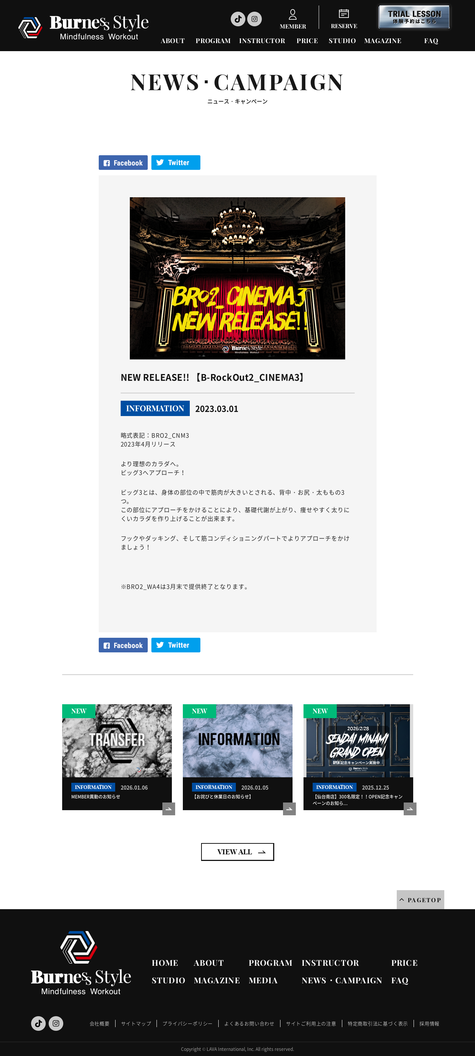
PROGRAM (213, 40)
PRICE (307, 40)
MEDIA (263, 980)
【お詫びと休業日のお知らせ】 (222, 796)
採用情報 (429, 1023)
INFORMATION (155, 408)
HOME (165, 962)
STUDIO (342, 40)
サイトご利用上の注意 (311, 1023)
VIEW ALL (235, 851)
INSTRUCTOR (262, 40)
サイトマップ (136, 1023)
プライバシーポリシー (187, 1023)
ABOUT (173, 40)
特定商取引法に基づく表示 (378, 1023)
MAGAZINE (383, 40)
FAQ (431, 40)
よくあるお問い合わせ (249, 1023)
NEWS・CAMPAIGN (342, 980)
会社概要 (100, 1023)
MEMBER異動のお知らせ (95, 796)
